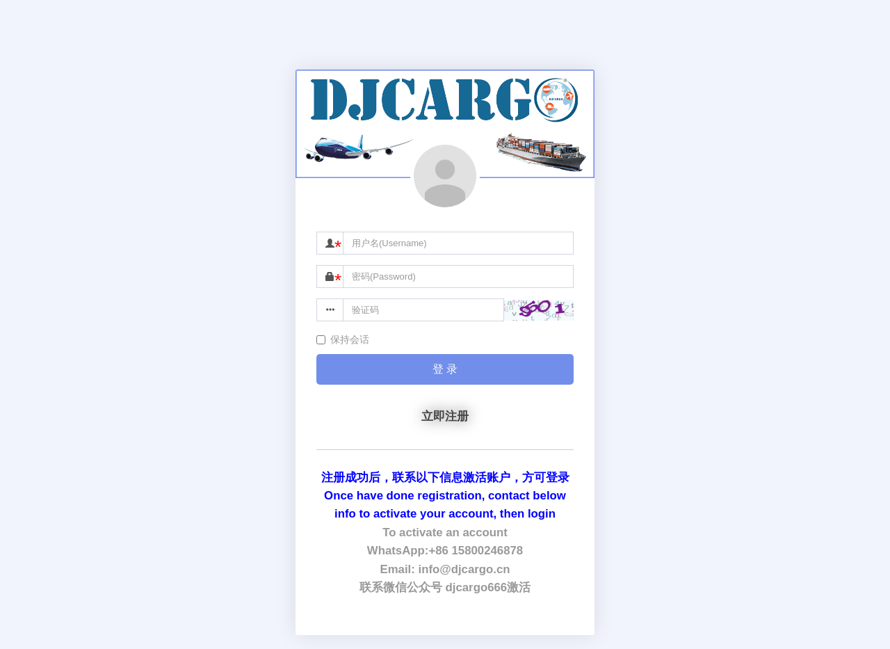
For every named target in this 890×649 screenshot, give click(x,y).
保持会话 (342, 339)
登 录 (445, 369)
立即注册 (445, 416)
